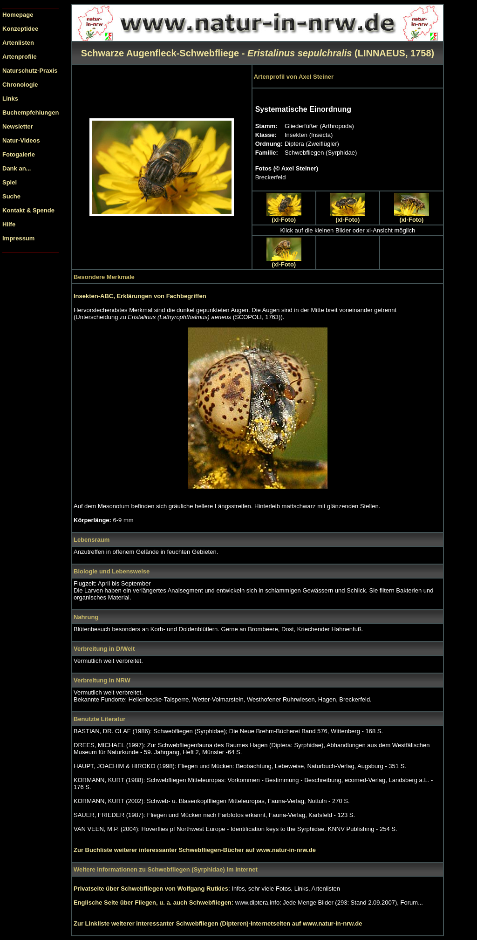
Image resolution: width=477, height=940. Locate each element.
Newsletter (17, 126)
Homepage (17, 14)
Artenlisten (18, 42)
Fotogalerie (18, 154)
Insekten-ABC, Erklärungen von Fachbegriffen (140, 296)
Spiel (9, 182)
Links (10, 98)
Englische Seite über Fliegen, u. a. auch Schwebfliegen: (154, 902)
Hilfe (8, 224)
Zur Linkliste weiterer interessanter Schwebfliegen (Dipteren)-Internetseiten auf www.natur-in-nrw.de (218, 923)
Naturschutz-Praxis (29, 70)
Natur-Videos (21, 140)
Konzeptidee (20, 28)
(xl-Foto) (284, 219)
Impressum (18, 238)
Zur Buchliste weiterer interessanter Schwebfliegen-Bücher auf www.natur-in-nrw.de (195, 849)
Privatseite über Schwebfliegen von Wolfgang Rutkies (151, 888)
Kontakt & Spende (28, 210)
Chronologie (20, 84)
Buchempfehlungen (30, 112)
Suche (11, 196)
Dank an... (16, 168)
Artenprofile (19, 56)
